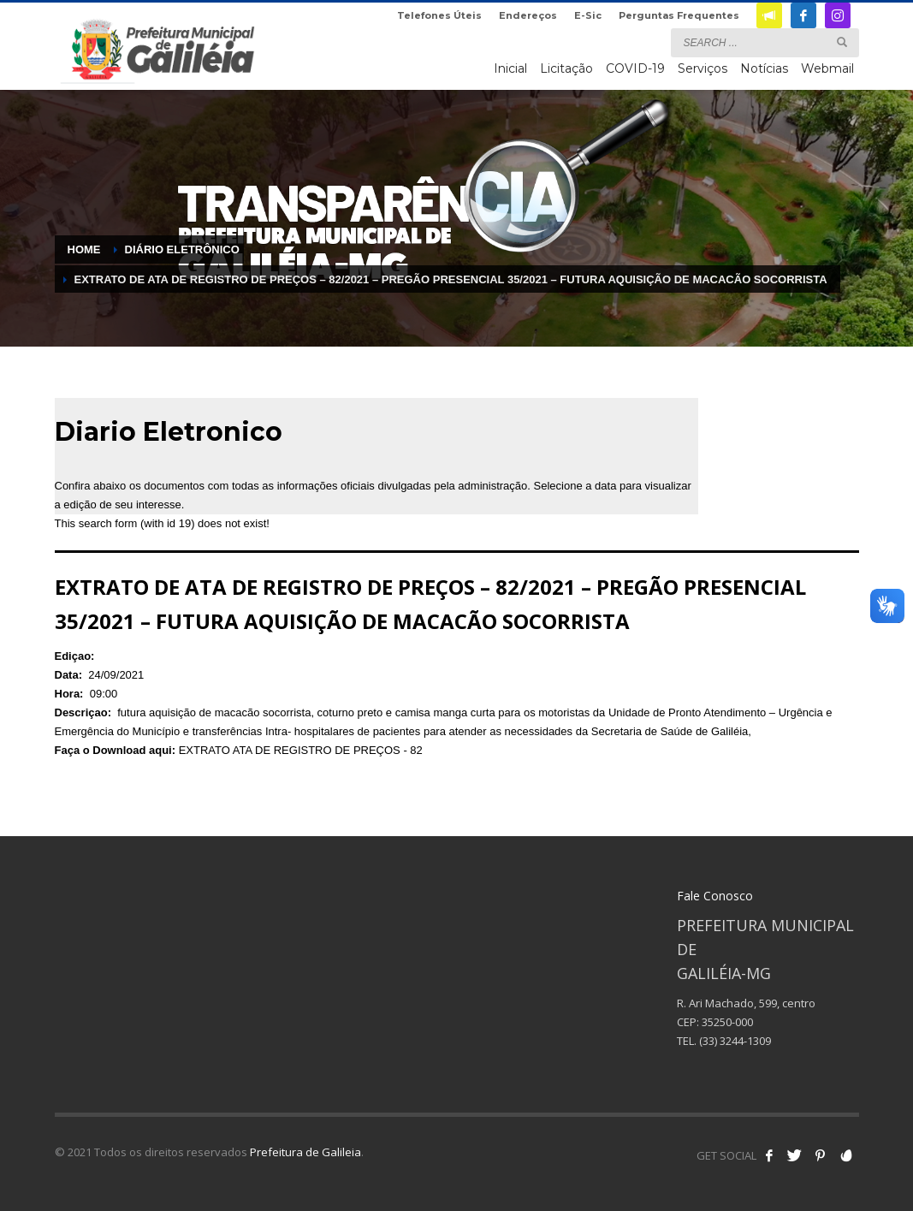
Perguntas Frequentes (679, 15)
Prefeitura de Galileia (305, 1152)
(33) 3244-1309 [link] (735, 1040)
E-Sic (588, 15)
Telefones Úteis (439, 15)
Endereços (528, 15)
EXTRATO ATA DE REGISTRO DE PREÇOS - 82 (301, 750)
